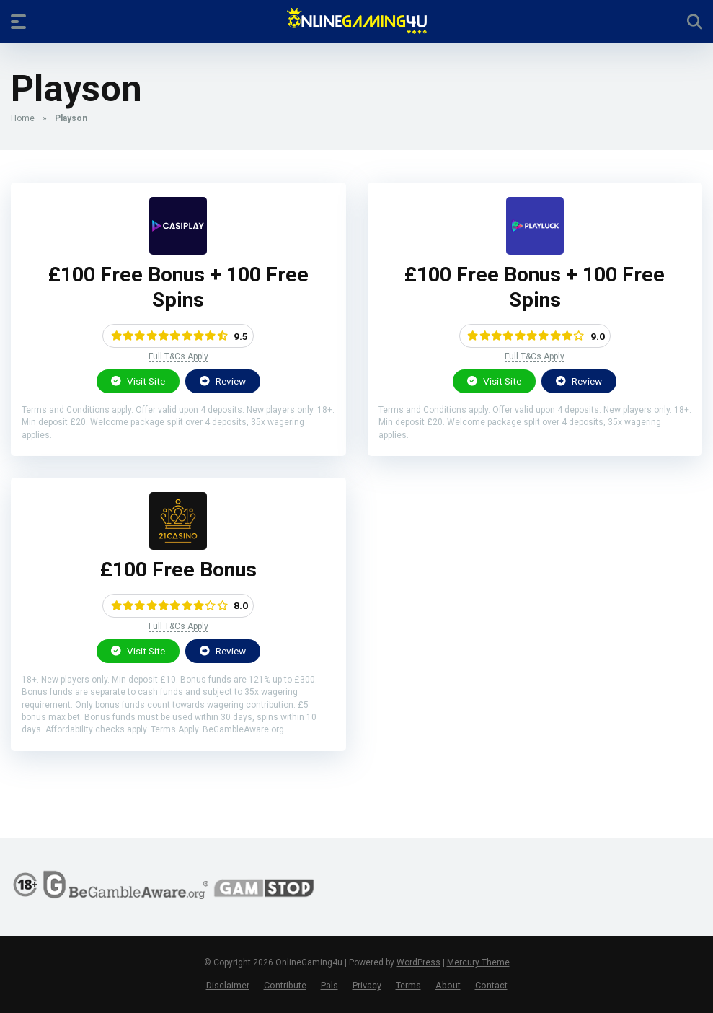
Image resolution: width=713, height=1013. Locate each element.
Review (223, 381)
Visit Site (138, 381)
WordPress (418, 962)
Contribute (285, 985)
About (448, 985)
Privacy (367, 985)
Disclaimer (227, 985)
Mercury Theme (478, 962)
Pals (329, 985)
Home (23, 118)
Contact (491, 985)
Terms (408, 985)
